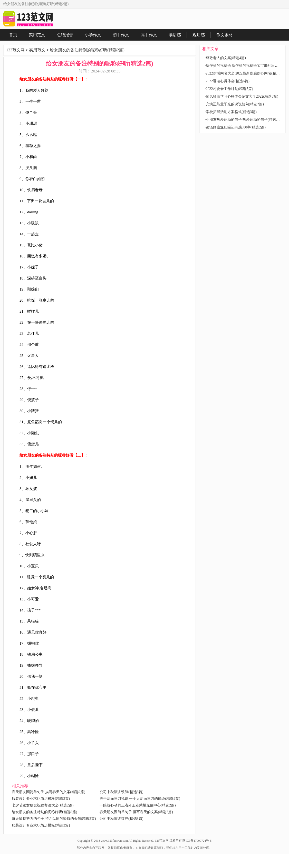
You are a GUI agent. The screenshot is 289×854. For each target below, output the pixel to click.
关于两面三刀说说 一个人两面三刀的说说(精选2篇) (140, 799)
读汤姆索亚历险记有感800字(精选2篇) (236, 127)
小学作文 (93, 35)
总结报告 (65, 35)
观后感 (198, 35)
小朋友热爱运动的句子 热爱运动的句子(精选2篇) (244, 120)
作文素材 (224, 35)
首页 (13, 35)
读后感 (175, 35)
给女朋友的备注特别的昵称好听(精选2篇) (87, 50)
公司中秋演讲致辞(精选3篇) (121, 792)
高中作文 (149, 35)
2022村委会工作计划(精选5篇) (229, 89)
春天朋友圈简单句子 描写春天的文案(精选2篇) (48, 792)
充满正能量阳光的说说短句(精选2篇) (235, 104)
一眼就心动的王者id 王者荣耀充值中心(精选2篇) (138, 805)
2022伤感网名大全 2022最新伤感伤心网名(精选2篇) (246, 73)
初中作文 (121, 35)
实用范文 (37, 35)
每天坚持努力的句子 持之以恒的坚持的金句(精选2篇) (54, 819)
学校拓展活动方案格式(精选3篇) (231, 112)
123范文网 (15, 50)
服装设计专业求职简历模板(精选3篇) (41, 799)
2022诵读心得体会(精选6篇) (227, 81)
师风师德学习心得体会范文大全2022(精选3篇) (242, 96)
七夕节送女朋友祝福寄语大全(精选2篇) (42, 805)
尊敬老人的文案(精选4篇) (226, 58)
